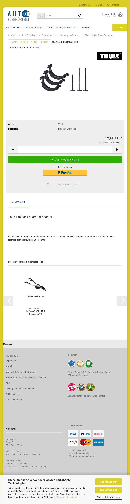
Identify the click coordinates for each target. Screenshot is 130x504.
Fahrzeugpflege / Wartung (62, 27)
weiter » (34, 42)
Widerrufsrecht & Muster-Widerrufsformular (26, 378)
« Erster (13, 42)
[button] (84, 4)
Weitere (86, 27)
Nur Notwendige (108, 490)
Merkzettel (113, 5)
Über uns (119, 27)
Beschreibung (18, 202)
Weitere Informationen (108, 497)
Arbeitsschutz (34, 27)
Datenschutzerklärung (67, 497)
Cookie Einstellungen (15, 400)
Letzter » (45, 42)
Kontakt (9, 366)
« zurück (24, 42)
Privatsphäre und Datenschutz (20, 389)
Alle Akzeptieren (108, 482)
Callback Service (13, 394)
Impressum (11, 361)
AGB (8, 383)
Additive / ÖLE (13, 27)
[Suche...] (40, 16)
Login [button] (98, 5)
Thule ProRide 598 (35, 296)
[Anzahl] (65, 150)
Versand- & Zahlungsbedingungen (21, 372)
